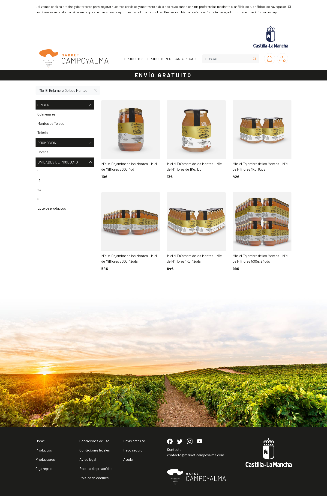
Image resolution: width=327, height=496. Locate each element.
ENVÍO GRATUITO (163, 75)
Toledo (42, 132)
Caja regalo (44, 468)
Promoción (65, 143)
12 (38, 180)
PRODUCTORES (159, 58)
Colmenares (46, 114)
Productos (44, 450)
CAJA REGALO (186, 58)
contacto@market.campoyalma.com (195, 455)
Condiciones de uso (94, 441)
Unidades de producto (65, 162)
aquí (275, 12)
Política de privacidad (95, 468)
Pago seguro (133, 450)
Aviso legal (87, 459)
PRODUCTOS (134, 58)
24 (39, 189)
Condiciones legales (94, 450)
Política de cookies (94, 477)
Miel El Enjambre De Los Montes (63, 90)
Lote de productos (51, 208)
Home (40, 441)
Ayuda (128, 459)
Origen (65, 105)
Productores (45, 459)
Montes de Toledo (50, 123)
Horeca (42, 152)
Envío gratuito (134, 441)
